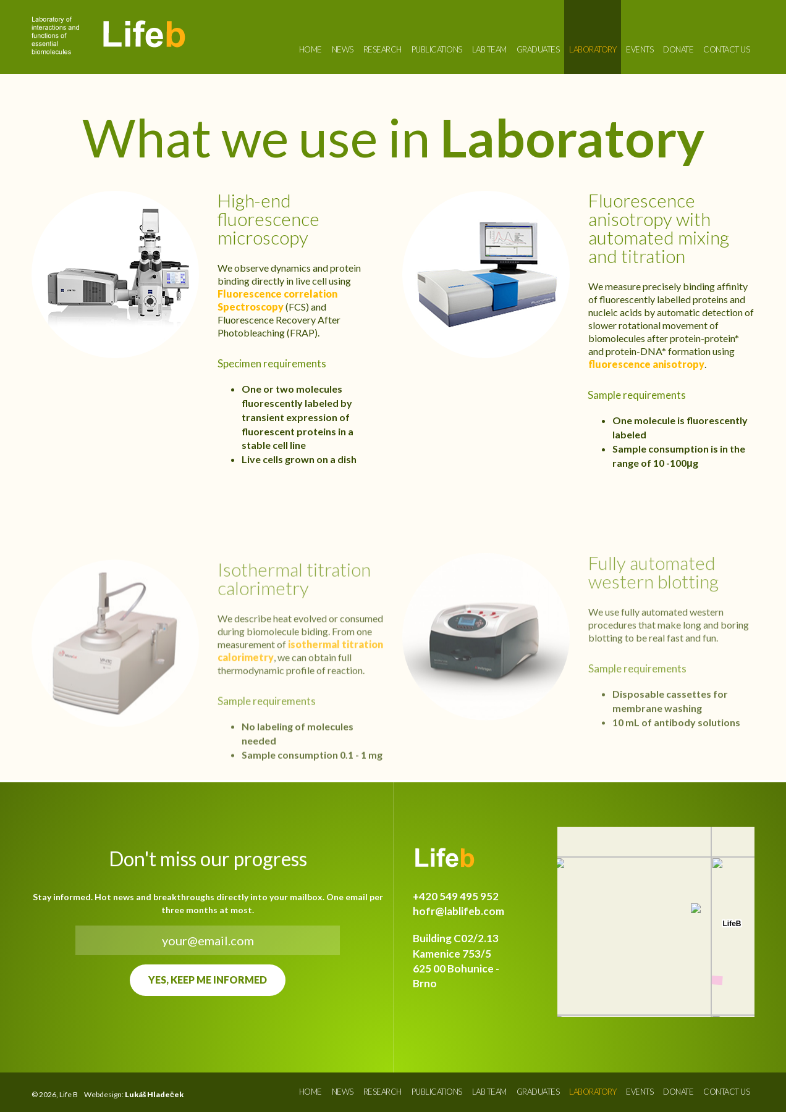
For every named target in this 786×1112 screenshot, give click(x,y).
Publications (437, 49)
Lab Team (489, 49)
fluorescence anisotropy (646, 364)
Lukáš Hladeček (154, 1094)
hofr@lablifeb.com (458, 911)
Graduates (538, 49)
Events (639, 49)
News (342, 49)
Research (382, 49)
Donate (678, 49)
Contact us (726, 49)
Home (310, 49)
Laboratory (592, 49)
